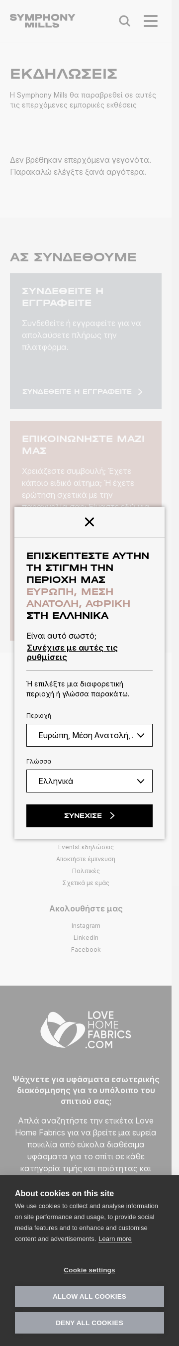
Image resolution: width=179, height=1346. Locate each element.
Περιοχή (38, 715)
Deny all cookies (89, 1323)
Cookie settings (89, 1270)
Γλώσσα (38, 761)
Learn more (114, 1238)
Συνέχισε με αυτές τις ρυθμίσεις (72, 652)
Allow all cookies (89, 1296)
